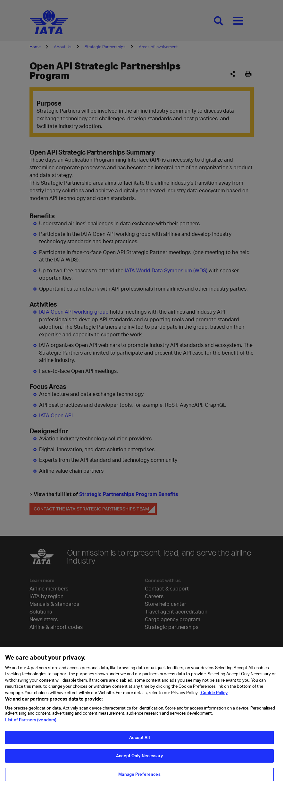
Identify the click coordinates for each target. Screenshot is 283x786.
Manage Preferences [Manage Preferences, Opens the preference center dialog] (139, 777)
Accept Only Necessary (139, 759)
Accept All (139, 740)
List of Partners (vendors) (30, 723)
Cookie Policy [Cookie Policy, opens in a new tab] (214, 696)
